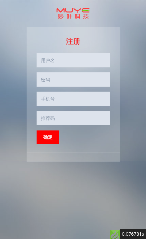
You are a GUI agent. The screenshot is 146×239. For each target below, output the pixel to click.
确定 (48, 137)
